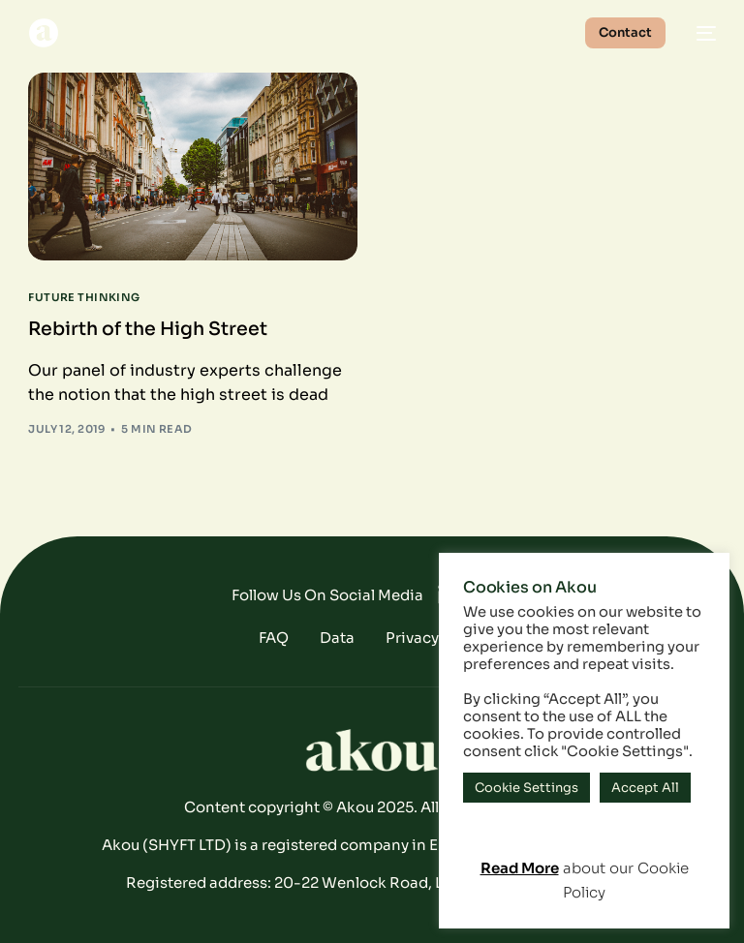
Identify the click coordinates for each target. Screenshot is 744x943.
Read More (519, 868)
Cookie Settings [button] (526, 787)
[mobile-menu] (700, 32)
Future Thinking (84, 297)
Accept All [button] (645, 787)
